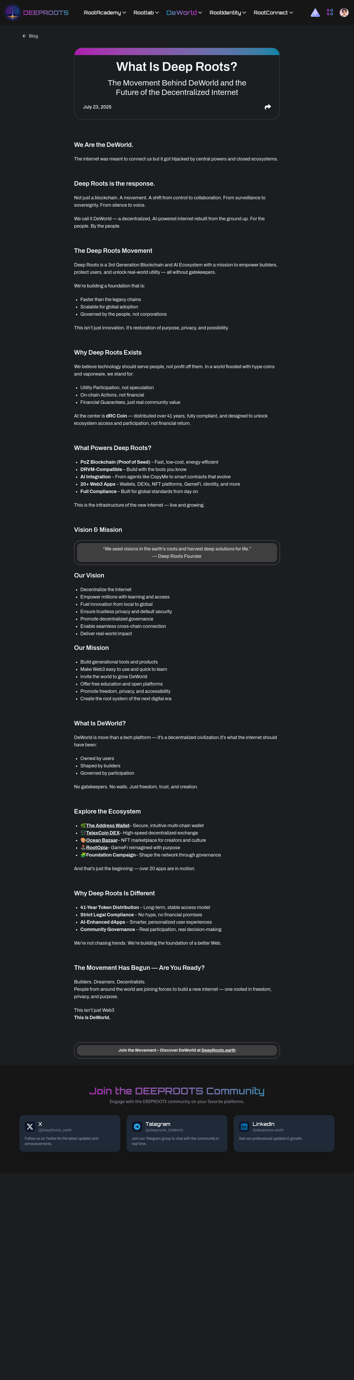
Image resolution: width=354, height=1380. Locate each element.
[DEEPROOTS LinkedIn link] (284, 1133)
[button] (315, 12)
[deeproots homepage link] (12, 12)
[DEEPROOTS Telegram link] (177, 1133)
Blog (30, 36)
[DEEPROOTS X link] (69, 1133)
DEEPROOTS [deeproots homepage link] (46, 13)
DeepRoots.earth (218, 1050)
